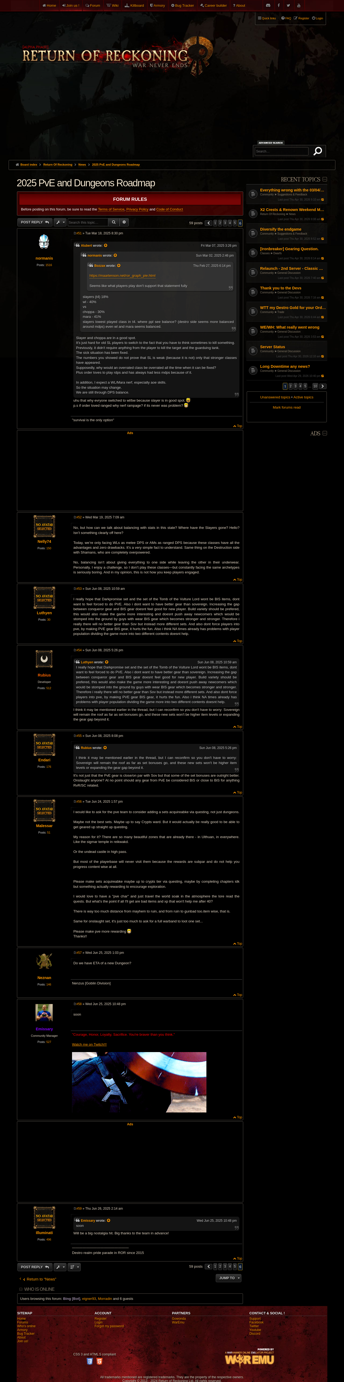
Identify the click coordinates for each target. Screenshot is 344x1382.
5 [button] (305, 386)
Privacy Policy (137, 209)
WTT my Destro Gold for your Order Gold (293, 308)
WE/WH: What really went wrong (290, 327)
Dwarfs (277, 253)
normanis (44, 258)
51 (48, 832)
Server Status (272, 347)
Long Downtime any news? (285, 366)
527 (48, 1041)
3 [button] (295, 386)
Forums (22, 1322)
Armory (159, 5)
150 (48, 548)
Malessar (44, 826)
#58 (79, 1004)
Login (98, 1322)
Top (239, 426)
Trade (280, 312)
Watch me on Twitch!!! (89, 1044)
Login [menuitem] (319, 18)
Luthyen (44, 613)
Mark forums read (286, 407)
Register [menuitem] (303, 18)
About (240, 5)
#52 (79, 517)
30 (48, 619)
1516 (48, 265)
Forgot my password (109, 1326)
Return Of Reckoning (272, 214)
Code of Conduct (169, 209)
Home (51, 5)
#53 (79, 589)
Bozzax (99, 266)
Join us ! (72, 5)
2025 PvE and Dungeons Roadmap (116, 164)
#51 (79, 233)
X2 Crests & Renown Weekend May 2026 (293, 210)
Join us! (22, 1341)
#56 (79, 801)
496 (48, 1239)
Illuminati (44, 1233)
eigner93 (89, 1299)
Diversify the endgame (281, 229)
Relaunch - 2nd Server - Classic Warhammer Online (293, 268)
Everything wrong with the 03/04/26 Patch (293, 190)
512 (48, 688)
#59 (79, 1208)
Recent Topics (300, 180)
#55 (79, 736)
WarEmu (178, 1322)
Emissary (44, 1029)
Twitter (254, 1326)
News (292, 214)
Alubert (86, 246)
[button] (323, 386)
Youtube (255, 1330)
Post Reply (32, 222)
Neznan (44, 978)
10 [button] (315, 386)
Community (267, 194)
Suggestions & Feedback (292, 194)
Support (255, 1319)
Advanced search (271, 142)
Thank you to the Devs (281, 288)
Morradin (105, 1299)
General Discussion (289, 272)
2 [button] (291, 386)
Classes (265, 253)
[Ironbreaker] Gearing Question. (289, 249)
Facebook (256, 1322)
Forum (95, 5)
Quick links (269, 18)
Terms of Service (111, 209)
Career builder (216, 5)
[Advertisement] (172, 119)
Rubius (44, 675)
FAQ (288, 18)
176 (48, 766)
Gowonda (179, 1319)
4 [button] (301, 386)
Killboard (137, 5)
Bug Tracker (184, 5)
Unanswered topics (275, 397)
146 (48, 984)
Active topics (303, 397)
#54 (79, 650)
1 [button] (215, 223)
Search (318, 152)
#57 (79, 953)
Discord (254, 1334)
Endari (44, 760)
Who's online (26, 1326)
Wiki (115, 5)
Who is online (39, 1289)
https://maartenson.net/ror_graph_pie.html (122, 276)
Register (101, 1319)
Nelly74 (44, 541)
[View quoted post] (105, 245)
